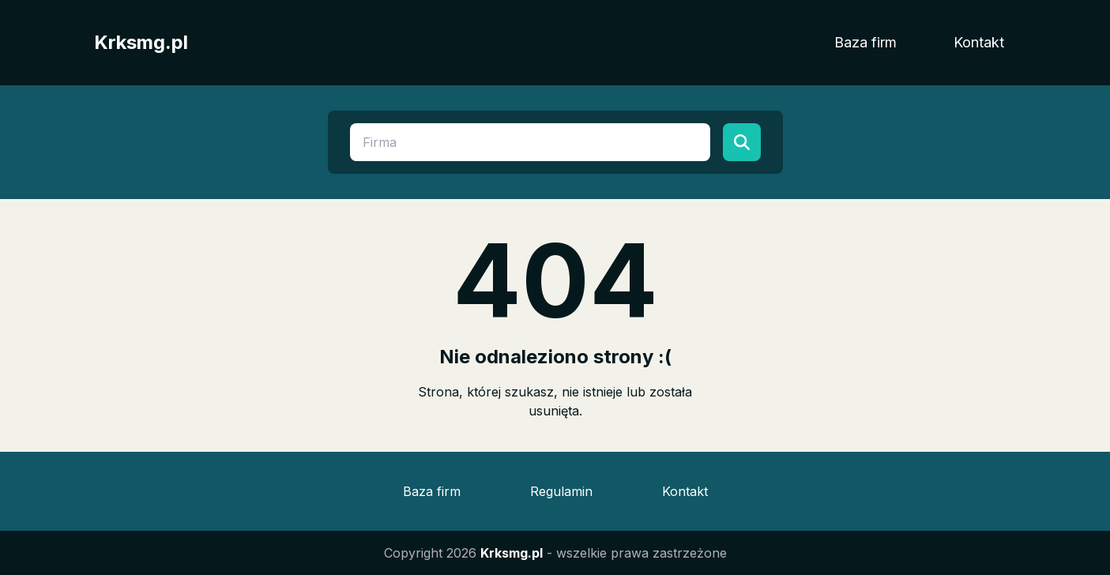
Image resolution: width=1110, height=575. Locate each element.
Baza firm (865, 42)
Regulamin (561, 491)
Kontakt (979, 42)
